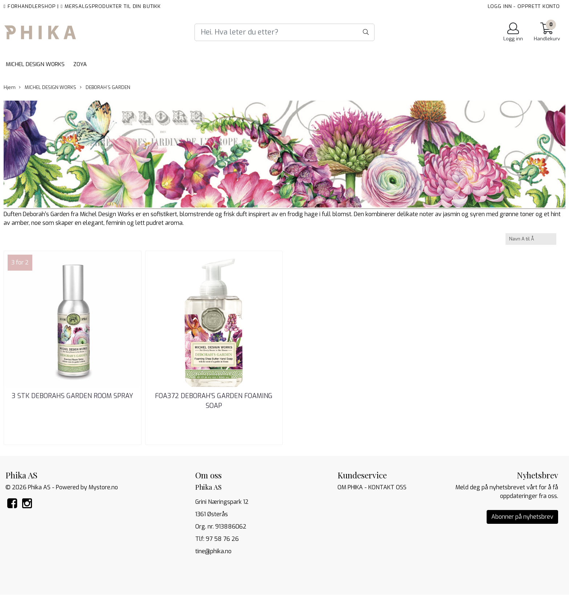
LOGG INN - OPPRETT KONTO (524, 6)
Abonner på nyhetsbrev (522, 517)
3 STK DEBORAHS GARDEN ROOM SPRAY (72, 396)
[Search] (284, 32)
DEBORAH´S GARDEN (105, 87)
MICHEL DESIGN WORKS (35, 64)
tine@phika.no (213, 551)
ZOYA (80, 64)
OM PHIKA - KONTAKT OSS (371, 487)
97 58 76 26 (222, 539)
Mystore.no (103, 487)
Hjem (10, 87)
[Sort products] (530, 238)
